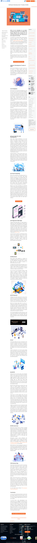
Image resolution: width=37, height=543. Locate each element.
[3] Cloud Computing (4, 37)
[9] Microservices (4, 45)
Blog (19, 529)
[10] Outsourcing (4, 46)
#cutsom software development (15, 517)
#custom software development (31, 106)
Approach (20, 528)
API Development (2, 530)
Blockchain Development (3, 528)
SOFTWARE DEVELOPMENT (34, 6)
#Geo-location (30, 109)
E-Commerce (11, 527)
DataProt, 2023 (17, 232)
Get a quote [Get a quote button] (27, 531)
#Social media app (31, 115)
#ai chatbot (30, 99)
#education (30, 108)
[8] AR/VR (3, 44)
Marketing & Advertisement (13, 528)
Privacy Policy (20, 530)
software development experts (18, 40)
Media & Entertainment (12, 529)
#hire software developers (23, 517)
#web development (31, 117)
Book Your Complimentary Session (18, 61)
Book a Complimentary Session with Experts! (18, 513)
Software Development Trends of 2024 (5, 33)
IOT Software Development (3, 529)
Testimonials (20, 527)
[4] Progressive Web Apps (4, 39)
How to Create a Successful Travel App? (33, 81)
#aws (32, 99)
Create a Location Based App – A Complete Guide (33, 93)
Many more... (2, 532)
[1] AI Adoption (4, 34)
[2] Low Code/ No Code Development (5, 36)
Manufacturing (11, 532)
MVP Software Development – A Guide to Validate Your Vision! (33, 84)
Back (12, 521)
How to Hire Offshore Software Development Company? (32, 78)
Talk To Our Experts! (18, 201)
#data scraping (30, 107)
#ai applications (32, 98)
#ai (29, 98)
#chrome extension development (31, 104)
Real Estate (11, 530)
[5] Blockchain (3, 40)
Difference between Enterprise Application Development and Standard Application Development (32, 89)
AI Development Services (3, 527)
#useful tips (30, 116)
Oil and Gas (11, 531)
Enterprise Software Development (4, 531)
